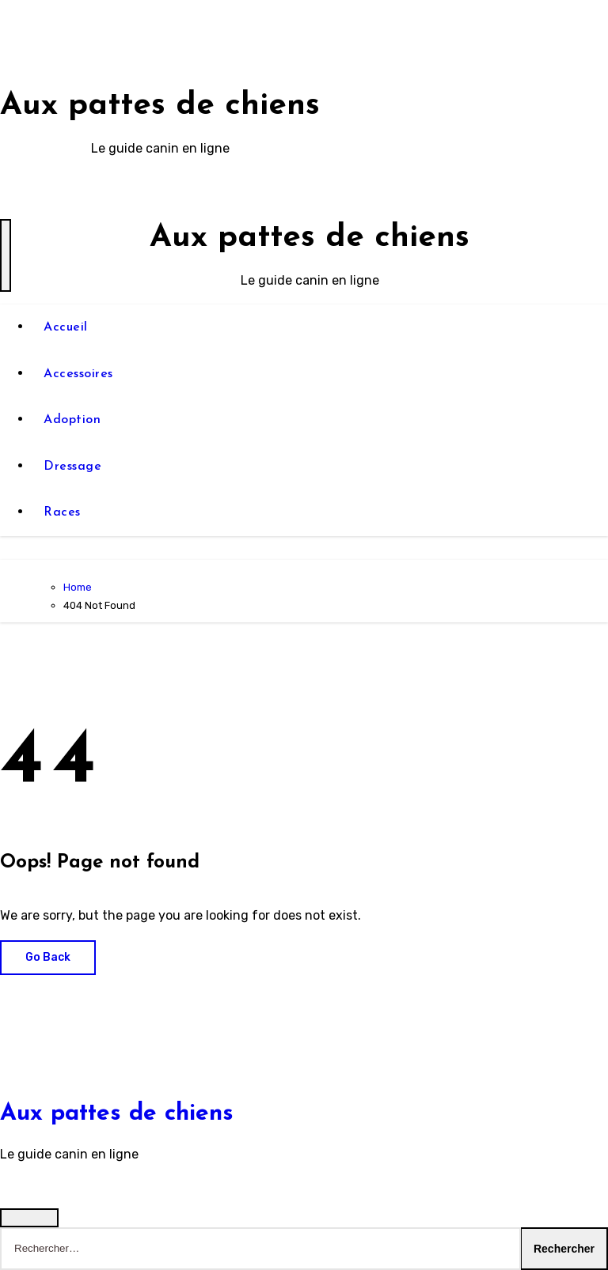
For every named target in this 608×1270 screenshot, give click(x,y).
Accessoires (78, 374)
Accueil (66, 327)
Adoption (72, 420)
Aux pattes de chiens (160, 106)
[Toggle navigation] (5, 255)
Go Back (47, 957)
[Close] (29, 1217)
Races (62, 512)
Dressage (72, 466)
